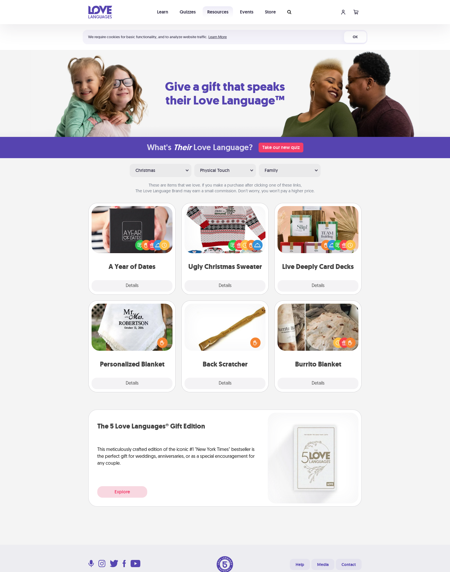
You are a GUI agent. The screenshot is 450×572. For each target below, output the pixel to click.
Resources (217, 12)
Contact (349, 564)
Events (246, 12)
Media (323, 564)
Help (300, 564)
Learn (162, 12)
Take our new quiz (281, 147)
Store (270, 12)
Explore (122, 492)
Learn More (217, 36)
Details (132, 286)
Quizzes (188, 12)
